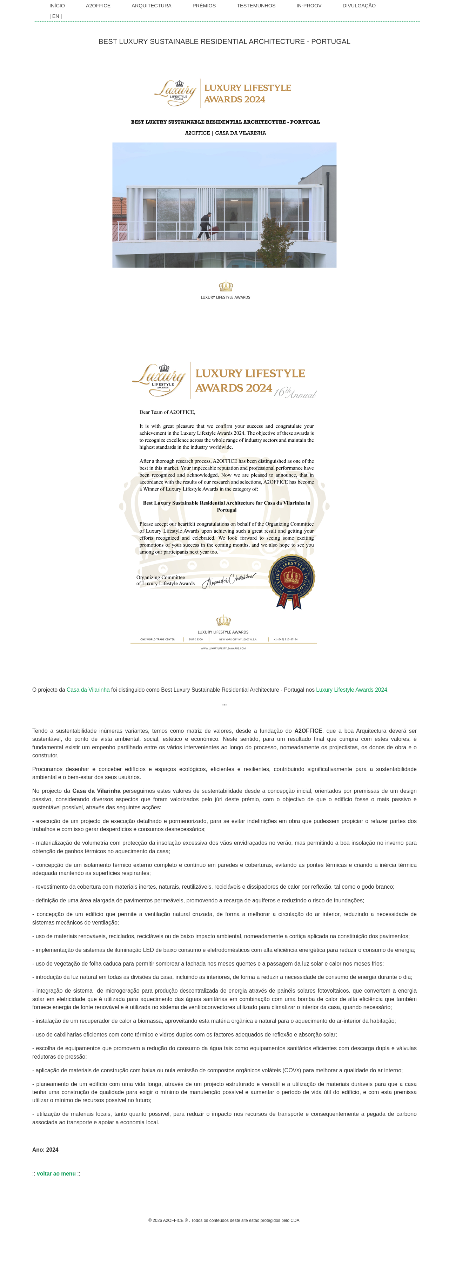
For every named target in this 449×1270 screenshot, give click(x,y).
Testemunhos (256, 5)
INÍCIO (57, 5)
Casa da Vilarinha (88, 690)
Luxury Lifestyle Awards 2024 (351, 690)
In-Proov (309, 5)
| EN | (55, 16)
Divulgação (359, 5)
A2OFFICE (98, 5)
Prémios (204, 5)
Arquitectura (152, 5)
